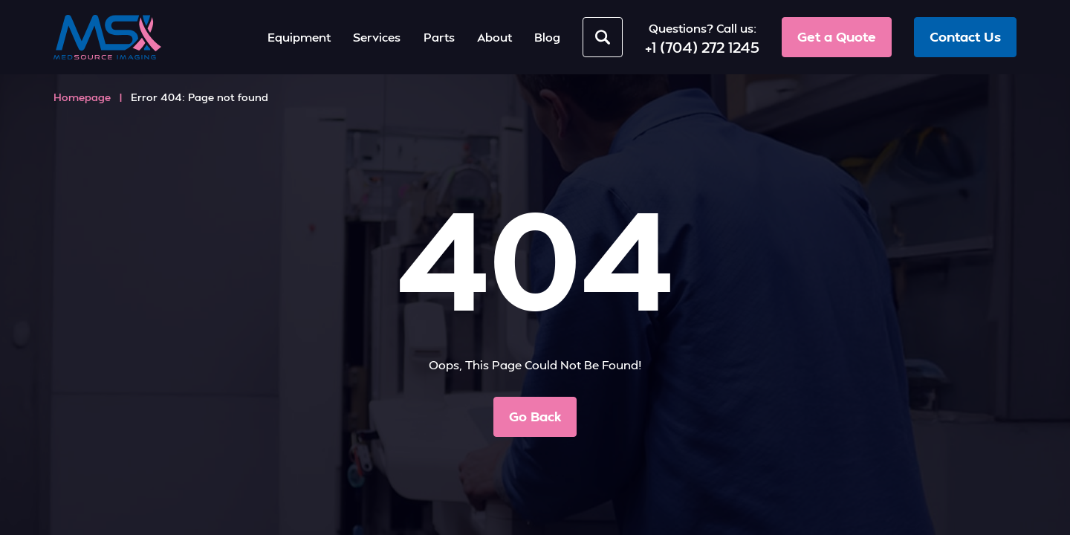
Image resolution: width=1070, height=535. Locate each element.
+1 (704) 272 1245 (702, 46)
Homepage (82, 97)
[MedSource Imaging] (107, 37)
